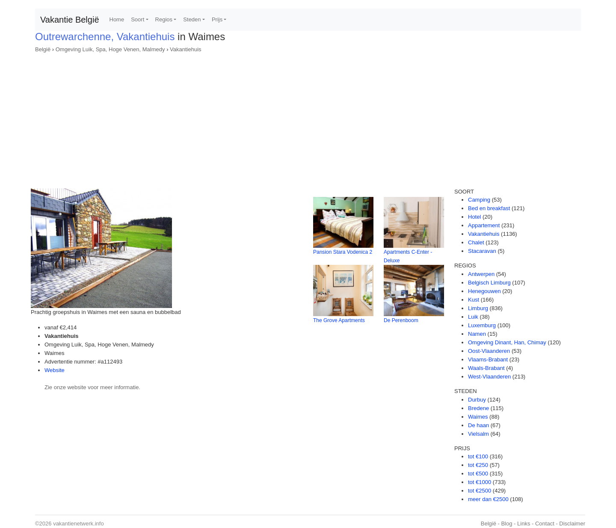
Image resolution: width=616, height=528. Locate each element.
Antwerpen (481, 274)
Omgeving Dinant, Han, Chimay (507, 342)
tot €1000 (479, 482)
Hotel (474, 217)
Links (523, 523)
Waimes (478, 417)
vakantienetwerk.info (78, 523)
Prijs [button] (217, 19)
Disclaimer (572, 523)
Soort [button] (137, 19)
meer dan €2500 (488, 499)
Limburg (478, 308)
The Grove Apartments (339, 320)
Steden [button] (192, 19)
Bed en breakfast (489, 208)
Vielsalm (478, 434)
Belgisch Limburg (489, 282)
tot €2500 (479, 490)
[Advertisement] (308, 118)
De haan (478, 425)
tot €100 (478, 456)
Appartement (484, 225)
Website (54, 370)
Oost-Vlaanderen (489, 351)
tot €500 (478, 473)
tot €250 (478, 465)
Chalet (476, 242)
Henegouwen (484, 291)
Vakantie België (69, 19)
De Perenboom (401, 320)
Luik (473, 317)
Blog (506, 523)
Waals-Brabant (486, 368)
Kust (473, 299)
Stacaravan (482, 251)
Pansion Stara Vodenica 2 (342, 252)
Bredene (478, 408)
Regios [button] (163, 19)
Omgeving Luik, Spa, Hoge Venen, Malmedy (110, 49)
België (42, 49)
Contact (544, 523)
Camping (479, 200)
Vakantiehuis (185, 49)
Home (117, 19)
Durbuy (477, 399)
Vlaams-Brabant (488, 359)
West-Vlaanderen (489, 376)
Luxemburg (482, 325)
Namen (477, 334)
